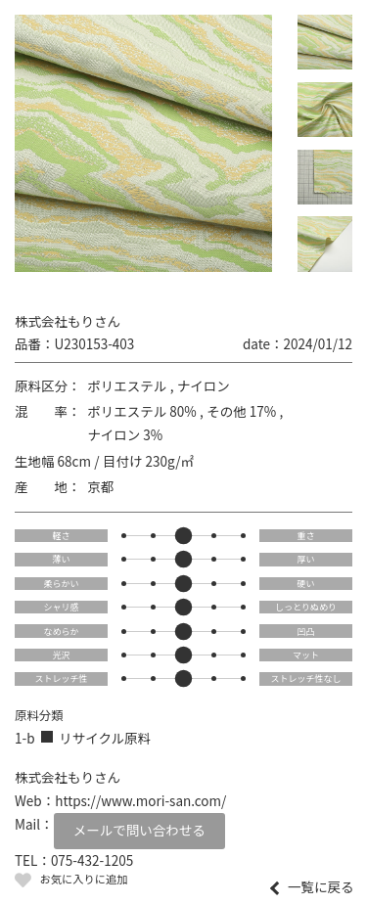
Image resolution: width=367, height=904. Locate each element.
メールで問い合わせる (139, 829)
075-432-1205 (92, 860)
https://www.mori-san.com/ (140, 800)
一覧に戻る (321, 887)
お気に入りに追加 (83, 878)
